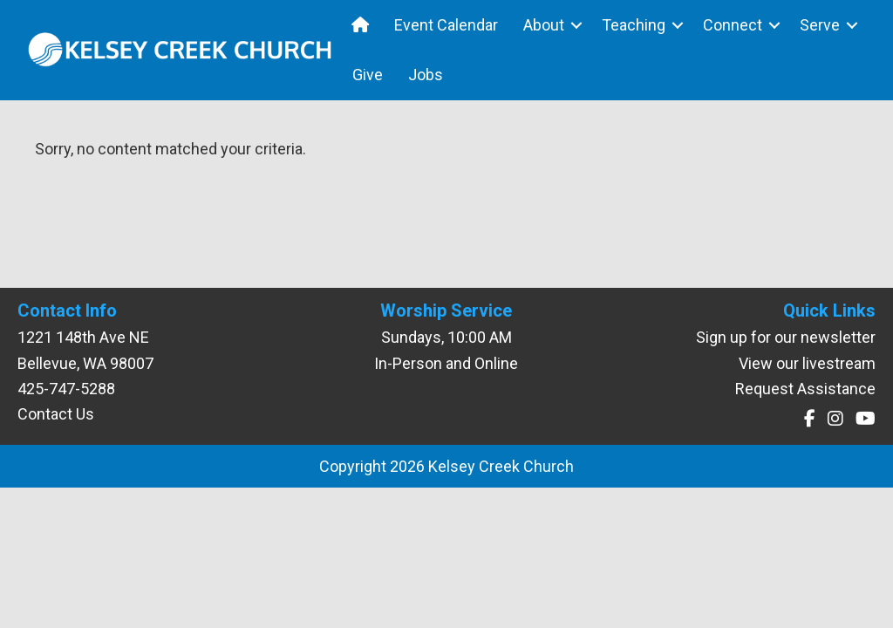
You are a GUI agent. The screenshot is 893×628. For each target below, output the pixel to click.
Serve (820, 25)
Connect (732, 25)
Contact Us (55, 414)
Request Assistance (805, 388)
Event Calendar (446, 25)
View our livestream (807, 363)
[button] (576, 25)
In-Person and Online (446, 363)
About (543, 25)
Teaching (633, 25)
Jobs (425, 74)
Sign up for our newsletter (786, 337)
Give (367, 74)
